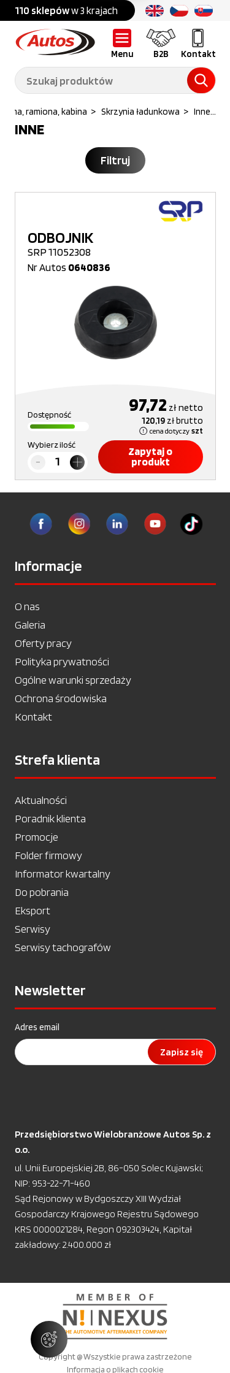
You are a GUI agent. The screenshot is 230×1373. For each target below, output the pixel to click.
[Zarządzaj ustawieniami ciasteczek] (49, 1339)
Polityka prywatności (62, 661)
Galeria (30, 624)
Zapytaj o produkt (150, 456)
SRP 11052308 (115, 244)
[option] (115, 1316)
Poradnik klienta (50, 818)
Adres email (37, 1027)
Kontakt (33, 716)
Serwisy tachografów (63, 947)
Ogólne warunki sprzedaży (73, 679)
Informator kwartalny (62, 873)
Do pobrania (42, 891)
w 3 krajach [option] (66, 10)
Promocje (36, 836)
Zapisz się (181, 1052)
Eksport (32, 910)
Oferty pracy (43, 643)
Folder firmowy (48, 855)
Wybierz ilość (51, 444)
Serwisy (32, 928)
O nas (27, 606)
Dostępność (49, 414)
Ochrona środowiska (61, 698)
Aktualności (41, 800)
